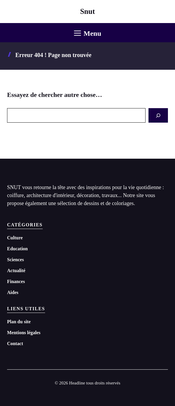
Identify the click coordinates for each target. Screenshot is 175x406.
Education (17, 248)
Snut (87, 11)
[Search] (158, 115)
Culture (15, 237)
